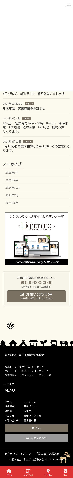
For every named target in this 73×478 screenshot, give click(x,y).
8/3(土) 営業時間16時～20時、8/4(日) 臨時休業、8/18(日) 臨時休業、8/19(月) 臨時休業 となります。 (35, 127)
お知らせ (29, 104)
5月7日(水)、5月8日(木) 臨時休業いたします (34, 93)
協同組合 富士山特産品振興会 (24, 355)
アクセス (48, 472)
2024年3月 (11, 202)
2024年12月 (12, 187)
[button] (37, 428)
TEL (65, 472)
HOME (9, 472)
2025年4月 (11, 180)
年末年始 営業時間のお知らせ (24, 108)
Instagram (10, 383)
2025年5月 (11, 172)
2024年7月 (11, 195)
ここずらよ (28, 472)
